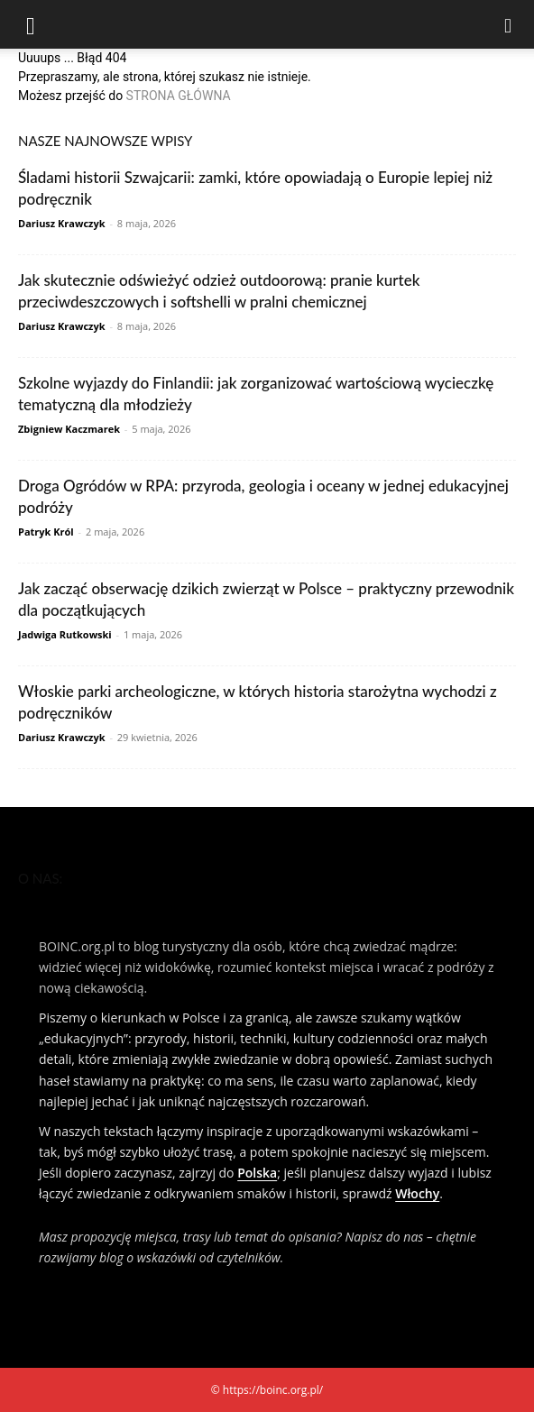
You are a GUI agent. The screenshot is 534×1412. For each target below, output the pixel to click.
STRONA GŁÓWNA (178, 95)
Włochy (417, 1193)
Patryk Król (46, 531)
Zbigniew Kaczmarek (69, 429)
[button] (31, 24)
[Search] (508, 24)
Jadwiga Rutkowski (65, 634)
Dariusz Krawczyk (62, 223)
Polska (257, 1172)
